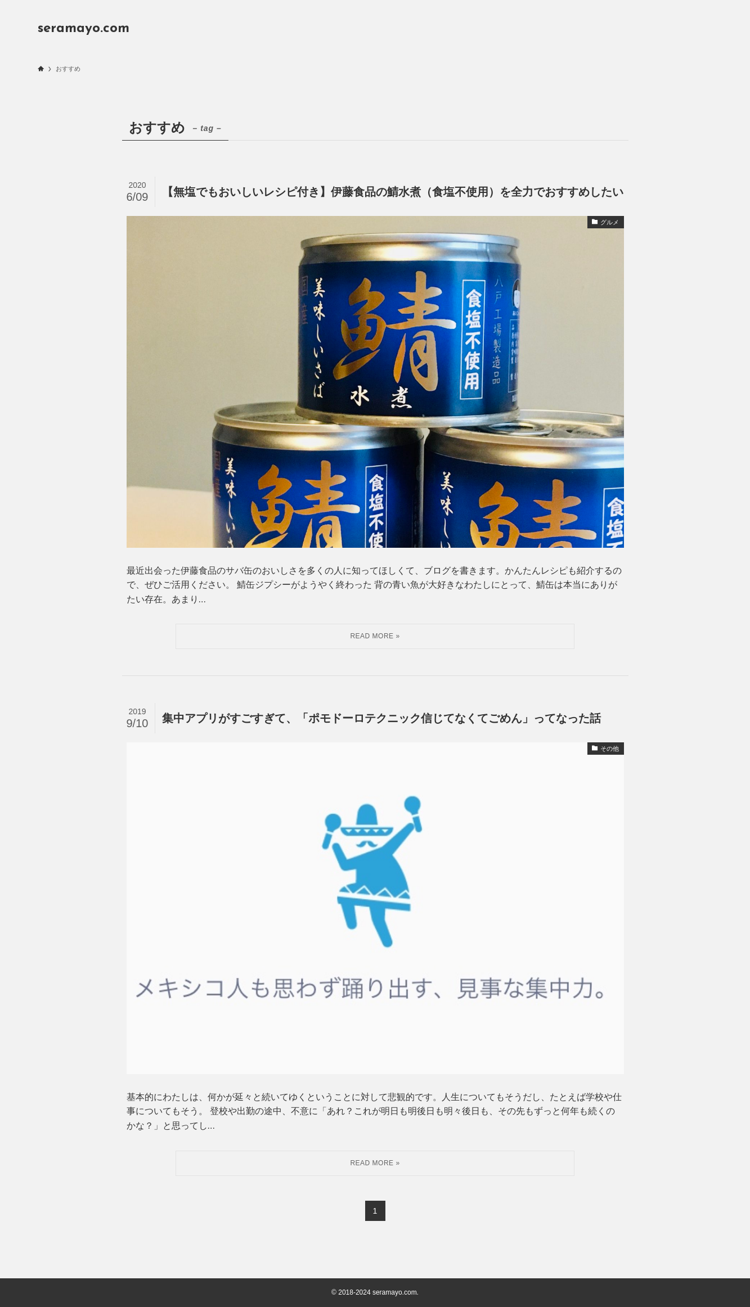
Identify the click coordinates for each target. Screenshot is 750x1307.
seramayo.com (83, 28)
